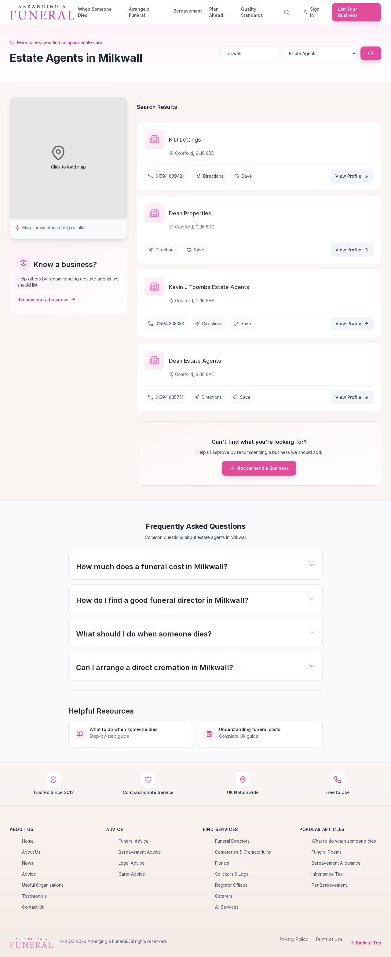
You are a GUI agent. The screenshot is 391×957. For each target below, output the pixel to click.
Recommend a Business (259, 468)
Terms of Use (328, 939)
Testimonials (34, 896)
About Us (31, 852)
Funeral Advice (134, 841)
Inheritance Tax (327, 874)
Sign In (311, 12)
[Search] (287, 12)
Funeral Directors (232, 841)
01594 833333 (166, 323)
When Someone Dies (95, 12)
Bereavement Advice (140, 852)
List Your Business (348, 12)
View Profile (352, 176)
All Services (227, 907)
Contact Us (33, 907)
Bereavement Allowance (336, 863)
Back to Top (365, 942)
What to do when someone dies (344, 841)
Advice (29, 874)
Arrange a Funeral (139, 12)
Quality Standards (252, 12)
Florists (222, 863)
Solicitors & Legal (232, 874)
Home (28, 841)
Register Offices (231, 885)
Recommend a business (46, 299)
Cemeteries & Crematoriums (243, 852)
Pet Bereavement (329, 885)
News (27, 863)
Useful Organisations (43, 885)
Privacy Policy (294, 939)
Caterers (223, 896)
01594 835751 (165, 397)
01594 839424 (166, 176)
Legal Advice (132, 863)
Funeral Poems (327, 852)
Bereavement (188, 10)
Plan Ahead (216, 12)
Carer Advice (132, 874)
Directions (209, 176)
